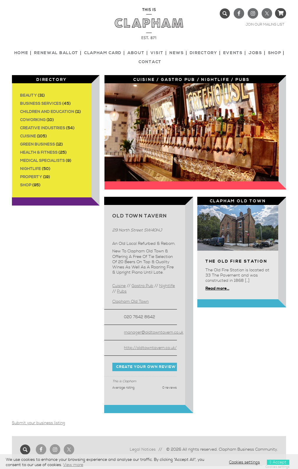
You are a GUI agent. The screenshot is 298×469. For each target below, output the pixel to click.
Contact (150, 62)
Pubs (242, 79)
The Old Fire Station (236, 261)
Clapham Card (103, 53)
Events (233, 53)
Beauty (28, 95)
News (176, 53)
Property (31, 177)
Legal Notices (143, 449)
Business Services (40, 103)
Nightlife (30, 168)
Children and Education (47, 111)
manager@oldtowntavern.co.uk (153, 332)
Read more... (217, 288)
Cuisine (28, 136)
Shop (274, 53)
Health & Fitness (39, 152)
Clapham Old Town (130, 301)
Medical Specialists (42, 160)
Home (21, 53)
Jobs (255, 53)
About (135, 53)
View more (73, 465)
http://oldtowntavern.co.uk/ (150, 348)
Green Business (37, 144)
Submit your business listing (38, 423)
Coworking (33, 120)
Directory (203, 53)
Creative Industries (42, 128)
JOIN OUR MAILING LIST (265, 24)
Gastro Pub (178, 79)
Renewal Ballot (56, 53)
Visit (157, 53)
